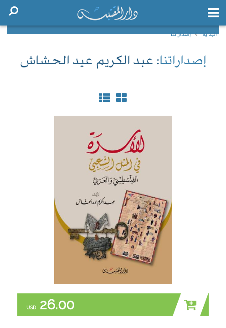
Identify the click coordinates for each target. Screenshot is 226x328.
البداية (209, 35)
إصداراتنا (181, 35)
